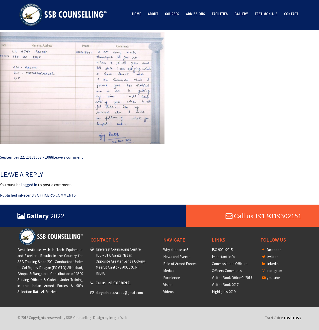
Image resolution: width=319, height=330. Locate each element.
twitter (270, 256)
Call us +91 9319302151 (264, 215)
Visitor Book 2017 (225, 284)
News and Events (176, 256)
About (153, 14)
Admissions (195, 14)
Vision (167, 284)
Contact (291, 14)
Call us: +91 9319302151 (113, 283)
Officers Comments (227, 270)
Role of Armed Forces (180, 263)
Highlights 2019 (224, 291)
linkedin (270, 263)
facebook (271, 249)
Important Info (223, 256)
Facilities (220, 14)
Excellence (171, 277)
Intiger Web (118, 317)
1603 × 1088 (43, 157)
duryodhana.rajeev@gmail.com (119, 292)
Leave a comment (68, 157)
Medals (168, 270)
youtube (271, 277)
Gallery (241, 14)
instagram (272, 270)
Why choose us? (175, 249)
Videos (168, 291)
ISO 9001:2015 (222, 249)
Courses (172, 14)
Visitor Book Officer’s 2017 (232, 277)
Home (136, 14)
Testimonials (266, 14)
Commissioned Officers (229, 263)
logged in (29, 184)
